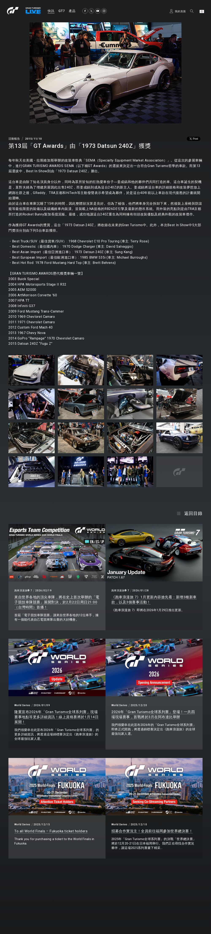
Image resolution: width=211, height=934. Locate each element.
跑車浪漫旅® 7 (23, 590)
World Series (22, 705)
